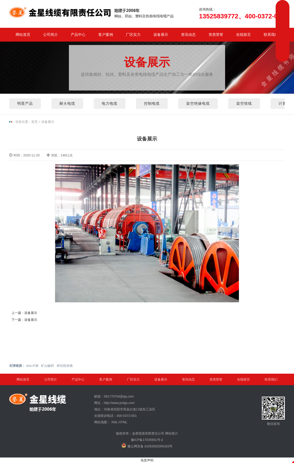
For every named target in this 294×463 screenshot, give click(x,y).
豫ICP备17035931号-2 (147, 440)
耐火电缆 (67, 103)
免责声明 (147, 460)
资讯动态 (188, 35)
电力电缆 (109, 103)
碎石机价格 (65, 365)
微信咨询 (273, 411)
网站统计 (171, 433)
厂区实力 (133, 35)
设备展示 (160, 35)
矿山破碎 (47, 365)
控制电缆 (152, 103)
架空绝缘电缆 (198, 103)
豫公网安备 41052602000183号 (147, 445)
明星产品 (25, 103)
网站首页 (23, 35)
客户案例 (105, 35)
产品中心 (78, 35)
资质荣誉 (216, 35)
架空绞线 (244, 103)
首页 (34, 122)
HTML (123, 422)
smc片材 (32, 365)
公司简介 (50, 35)
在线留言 (243, 35)
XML (114, 422)
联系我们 (271, 35)
